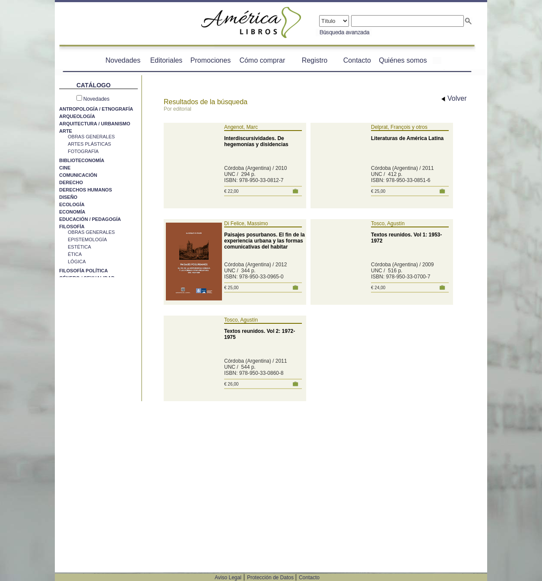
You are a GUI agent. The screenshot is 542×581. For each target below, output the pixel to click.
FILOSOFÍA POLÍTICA (83, 270)
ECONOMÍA (72, 211)
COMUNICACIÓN (78, 175)
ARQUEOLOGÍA (77, 116)
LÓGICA (77, 261)
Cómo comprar (262, 60)
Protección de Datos (271, 578)
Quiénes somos (403, 60)
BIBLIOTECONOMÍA (82, 160)
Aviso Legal (228, 578)
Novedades (122, 60)
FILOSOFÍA (72, 226)
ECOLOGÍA (72, 204)
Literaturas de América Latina (407, 138)
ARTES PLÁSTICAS (89, 144)
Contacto (357, 60)
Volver (454, 98)
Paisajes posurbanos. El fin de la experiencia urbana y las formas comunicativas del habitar (264, 241)
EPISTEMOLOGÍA (87, 239)
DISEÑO (68, 197)
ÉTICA (75, 254)
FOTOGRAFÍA (83, 151)
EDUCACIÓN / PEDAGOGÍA (90, 219)
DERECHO (71, 182)
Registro (315, 60)
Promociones (210, 60)
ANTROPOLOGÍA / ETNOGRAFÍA (96, 109)
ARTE (65, 131)
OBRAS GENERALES (91, 136)
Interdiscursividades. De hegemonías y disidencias (256, 141)
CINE (64, 167)
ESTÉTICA (79, 246)
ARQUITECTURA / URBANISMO (94, 123)
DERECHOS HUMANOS (85, 189)
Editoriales (166, 60)
